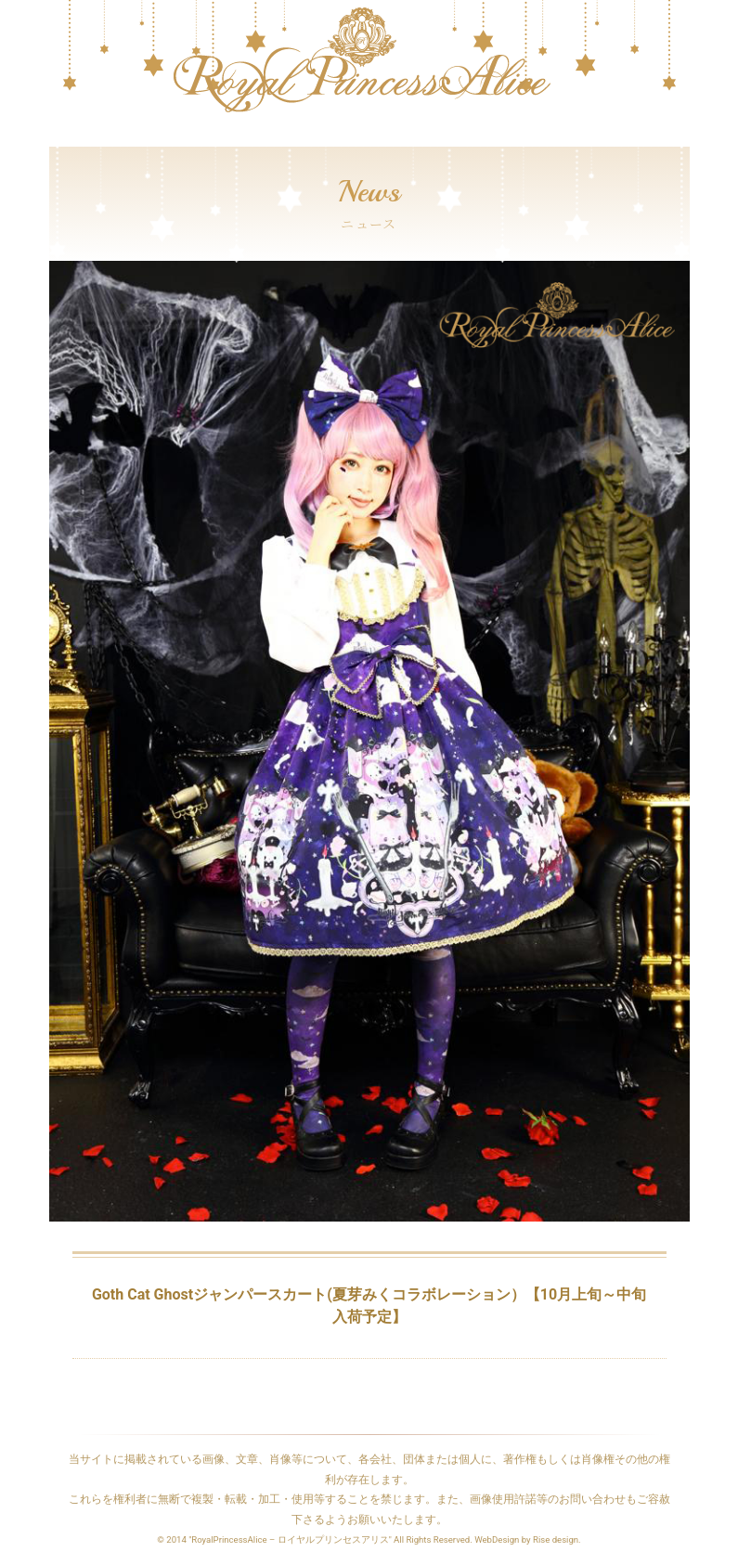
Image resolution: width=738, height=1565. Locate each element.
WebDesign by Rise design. (527, 1539)
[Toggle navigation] (61, 137)
